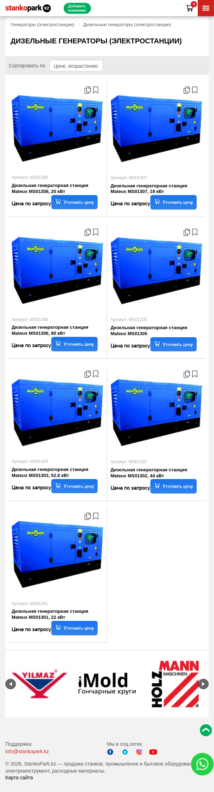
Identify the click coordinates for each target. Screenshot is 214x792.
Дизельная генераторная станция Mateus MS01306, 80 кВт (50, 330)
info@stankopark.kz (27, 751)
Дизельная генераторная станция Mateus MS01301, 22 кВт (50, 614)
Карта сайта (19, 777)
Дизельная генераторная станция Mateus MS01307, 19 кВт (149, 188)
